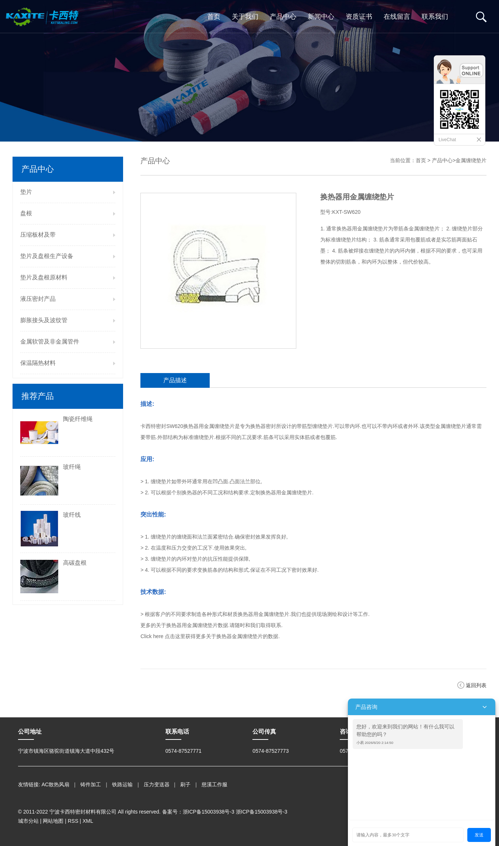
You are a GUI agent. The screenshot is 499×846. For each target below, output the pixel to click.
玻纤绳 (72, 467)
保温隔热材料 (38, 363)
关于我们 (245, 16)
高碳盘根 (75, 563)
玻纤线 (72, 515)
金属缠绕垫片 (471, 160)
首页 (213, 16)
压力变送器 (157, 784)
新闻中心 (321, 16)
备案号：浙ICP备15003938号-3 (198, 812)
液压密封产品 (38, 299)
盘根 (26, 213)
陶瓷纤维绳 (78, 419)
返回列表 (476, 685)
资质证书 (359, 16)
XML (88, 821)
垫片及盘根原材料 (43, 277)
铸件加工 (90, 784)
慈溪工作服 (214, 784)
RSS (73, 821)
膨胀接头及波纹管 (43, 320)
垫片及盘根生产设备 (46, 256)
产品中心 (283, 16)
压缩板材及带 (38, 234)
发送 (479, 835)
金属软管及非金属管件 (49, 341)
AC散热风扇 (55, 784)
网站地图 (53, 821)
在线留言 (397, 16)
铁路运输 (122, 784)
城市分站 (28, 821)
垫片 (26, 192)
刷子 (185, 784)
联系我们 (435, 16)
